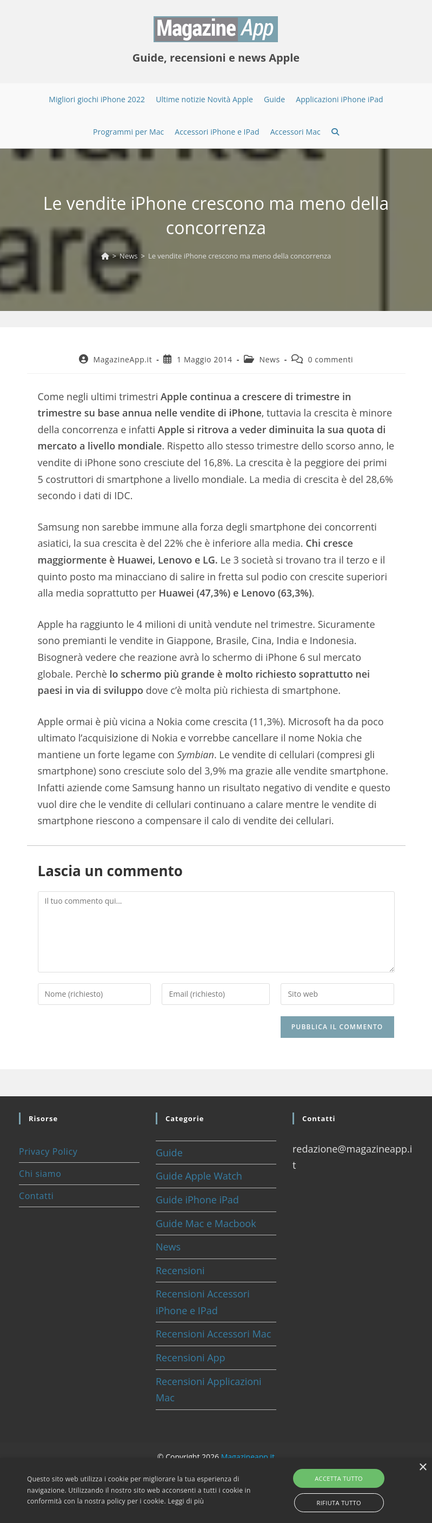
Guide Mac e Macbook (206, 1223)
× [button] (422, 1468)
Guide (169, 1152)
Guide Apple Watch (199, 1175)
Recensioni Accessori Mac (213, 1333)
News (269, 359)
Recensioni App (190, 1357)
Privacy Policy (48, 1151)
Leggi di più (186, 1501)
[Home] (105, 256)
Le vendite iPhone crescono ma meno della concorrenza (239, 256)
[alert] (216, 1490)
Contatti (36, 1196)
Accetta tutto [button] (339, 1478)
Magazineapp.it (248, 1457)
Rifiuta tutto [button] (338, 1503)
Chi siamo (40, 1174)
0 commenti (330, 359)
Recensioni (180, 1270)
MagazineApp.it (122, 359)
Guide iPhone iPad (197, 1199)
